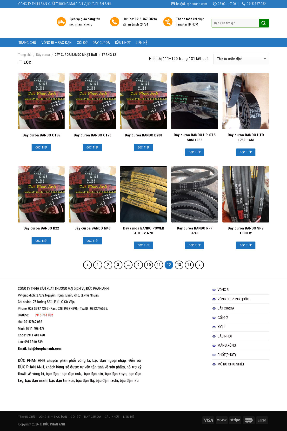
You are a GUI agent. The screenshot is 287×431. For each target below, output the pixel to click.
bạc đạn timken (61, 380)
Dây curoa (43, 55)
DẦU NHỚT (123, 43)
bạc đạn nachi (107, 380)
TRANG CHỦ (27, 43)
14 (189, 265)
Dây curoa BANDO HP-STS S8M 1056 (195, 137)
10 (149, 265)
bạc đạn (52, 373)
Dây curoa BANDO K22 (41, 228)
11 (159, 265)
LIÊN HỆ (141, 43)
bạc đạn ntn (93, 373)
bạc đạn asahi (36, 380)
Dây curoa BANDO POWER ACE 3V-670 (143, 230)
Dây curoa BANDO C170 (92, 135)
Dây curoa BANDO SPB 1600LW (246, 230)
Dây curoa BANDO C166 (41, 135)
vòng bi (84, 360)
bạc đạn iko (129, 380)
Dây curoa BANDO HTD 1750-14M (246, 137)
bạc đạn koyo (116, 373)
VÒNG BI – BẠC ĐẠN (56, 43)
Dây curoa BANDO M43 (92, 228)
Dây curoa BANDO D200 (143, 135)
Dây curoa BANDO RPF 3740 (195, 230)
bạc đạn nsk (71, 373)
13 (179, 265)
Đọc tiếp (41, 147)
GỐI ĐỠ (82, 43)
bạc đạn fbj (85, 380)
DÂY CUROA (101, 43)
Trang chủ (25, 55)
